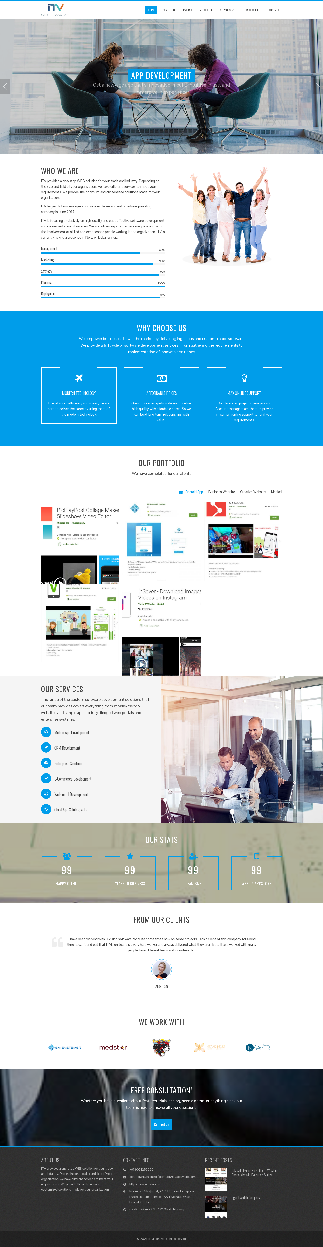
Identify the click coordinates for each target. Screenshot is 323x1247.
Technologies (251, 10)
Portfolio (169, 10)
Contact (273, 10)
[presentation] (5, 86)
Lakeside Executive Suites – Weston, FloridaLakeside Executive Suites (254, 1173)
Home (151, 10)
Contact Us (161, 1124)
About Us (206, 10)
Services (227, 10)
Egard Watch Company (246, 1197)
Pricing (187, 10)
